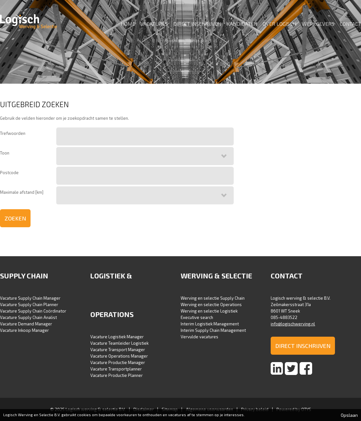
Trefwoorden (12, 133)
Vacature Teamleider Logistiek (119, 343)
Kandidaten (242, 24)
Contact (350, 24)
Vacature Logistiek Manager (117, 336)
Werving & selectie (216, 275)
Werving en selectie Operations (211, 304)
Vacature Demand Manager (26, 323)
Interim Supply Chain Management (213, 330)
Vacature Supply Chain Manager (30, 298)
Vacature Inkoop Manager (24, 330)
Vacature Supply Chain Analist (28, 317)
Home (128, 24)
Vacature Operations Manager (119, 356)
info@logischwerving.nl (293, 323)
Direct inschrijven (197, 24)
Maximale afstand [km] (21, 192)
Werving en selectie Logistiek (209, 310)
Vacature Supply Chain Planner (29, 304)
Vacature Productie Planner (116, 375)
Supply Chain (24, 275)
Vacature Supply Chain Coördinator (33, 310)
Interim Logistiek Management (210, 323)
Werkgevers (318, 24)
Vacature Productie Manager (117, 362)
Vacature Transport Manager (117, 349)
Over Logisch (279, 24)
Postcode (9, 172)
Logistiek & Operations (112, 294)
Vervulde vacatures (199, 336)
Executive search (197, 317)
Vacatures (154, 24)
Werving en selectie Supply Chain (213, 298)
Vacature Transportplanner (116, 368)
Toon (4, 152)
